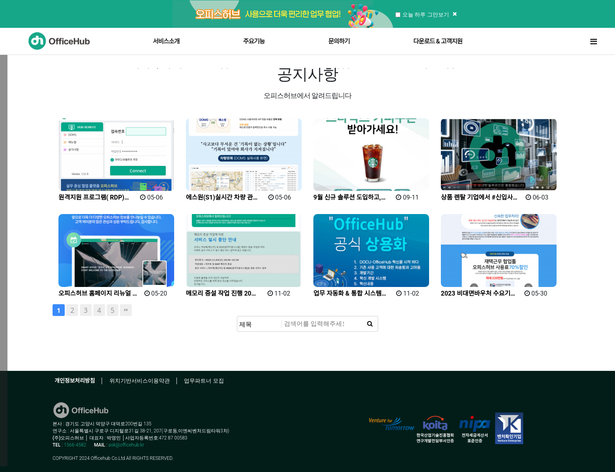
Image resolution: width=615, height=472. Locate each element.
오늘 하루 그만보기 (422, 14)
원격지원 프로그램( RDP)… (93, 197)
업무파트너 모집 (204, 381)
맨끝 (126, 310)
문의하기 (339, 41)
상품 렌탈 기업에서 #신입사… (479, 197)
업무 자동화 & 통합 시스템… (349, 293)
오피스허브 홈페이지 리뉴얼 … (97, 293)
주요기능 (254, 41)
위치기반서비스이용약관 (139, 381)
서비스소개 (166, 41)
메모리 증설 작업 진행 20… (221, 293)
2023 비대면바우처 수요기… (478, 293)
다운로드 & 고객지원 (437, 41)
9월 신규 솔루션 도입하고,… (349, 197)
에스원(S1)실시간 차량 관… (222, 197)
